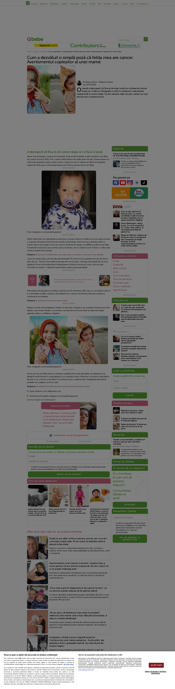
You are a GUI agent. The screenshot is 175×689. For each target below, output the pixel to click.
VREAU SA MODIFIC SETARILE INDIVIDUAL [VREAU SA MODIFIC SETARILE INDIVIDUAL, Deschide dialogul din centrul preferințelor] (155, 672)
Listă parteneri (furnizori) (86, 670)
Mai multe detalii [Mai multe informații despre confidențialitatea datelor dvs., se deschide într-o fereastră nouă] (68, 664)
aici (28, 678)
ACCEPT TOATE (156, 665)
